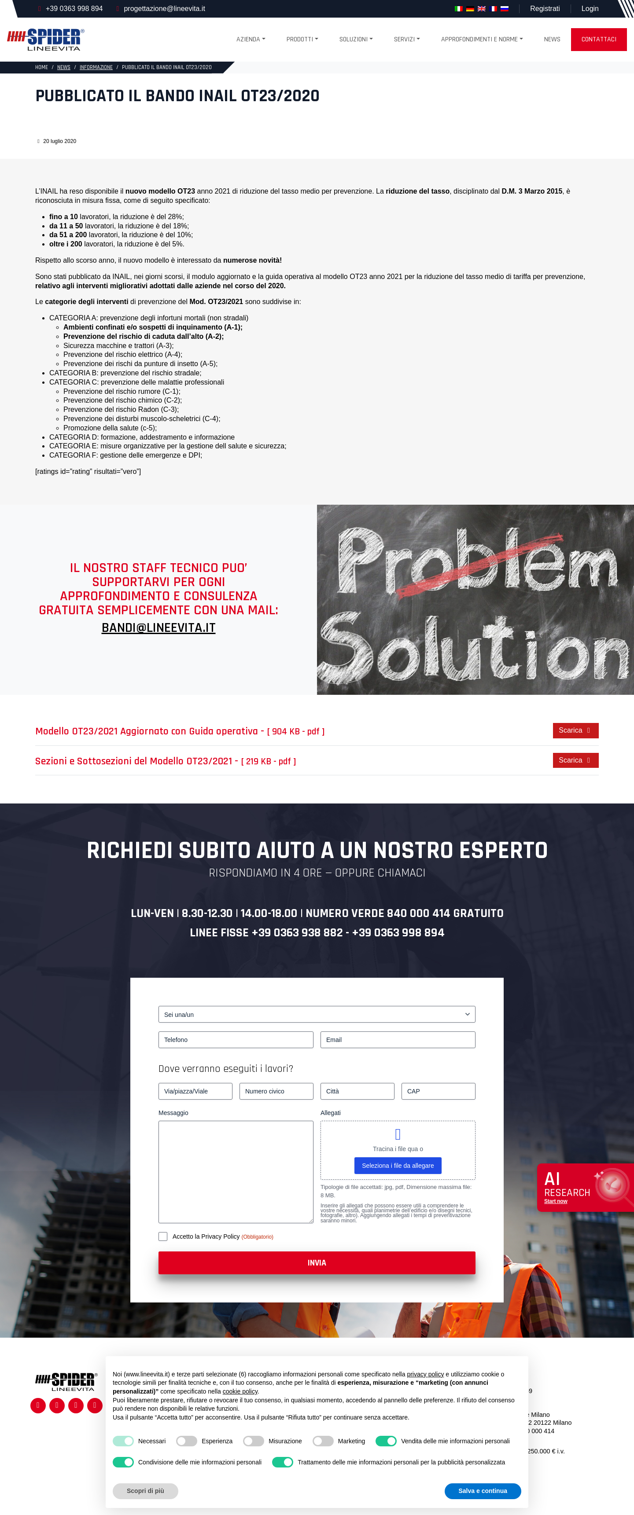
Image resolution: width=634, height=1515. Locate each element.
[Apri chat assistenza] (585, 1187)
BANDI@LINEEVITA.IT (159, 628)
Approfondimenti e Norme (479, 39)
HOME (41, 67)
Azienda (248, 39)
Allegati (331, 1112)
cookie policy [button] (240, 1391)
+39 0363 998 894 (74, 8)
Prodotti (300, 39)
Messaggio (173, 1112)
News (552, 39)
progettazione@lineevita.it (164, 8)
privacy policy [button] (425, 1374)
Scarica (576, 730)
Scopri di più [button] (145, 1490)
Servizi (404, 39)
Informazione (96, 67)
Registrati (545, 8)
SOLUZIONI (353, 39)
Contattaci (599, 39)
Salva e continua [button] (483, 1490)
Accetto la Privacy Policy (207, 1236)
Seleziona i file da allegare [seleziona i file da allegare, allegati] (398, 1165)
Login (590, 8)
